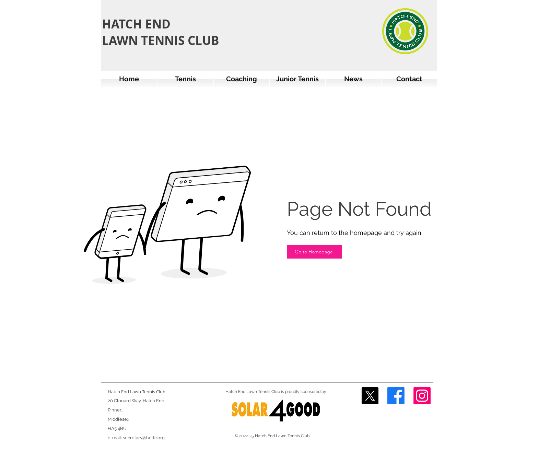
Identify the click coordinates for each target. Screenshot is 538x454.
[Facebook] (396, 395)
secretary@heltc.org (144, 437)
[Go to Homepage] (314, 252)
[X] (369, 395)
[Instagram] (422, 395)
